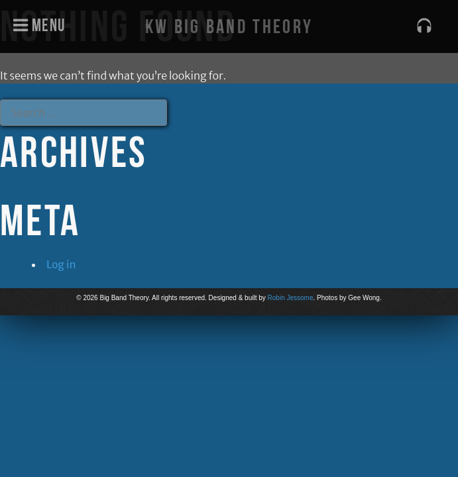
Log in (61, 264)
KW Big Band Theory (229, 26)
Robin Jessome (291, 297)
